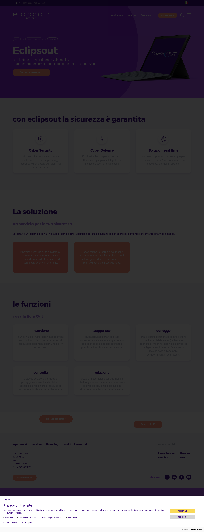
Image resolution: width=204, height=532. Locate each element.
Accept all (182, 511)
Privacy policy (28, 522)
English (8, 500)
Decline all (182, 517)
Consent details (10, 522)
